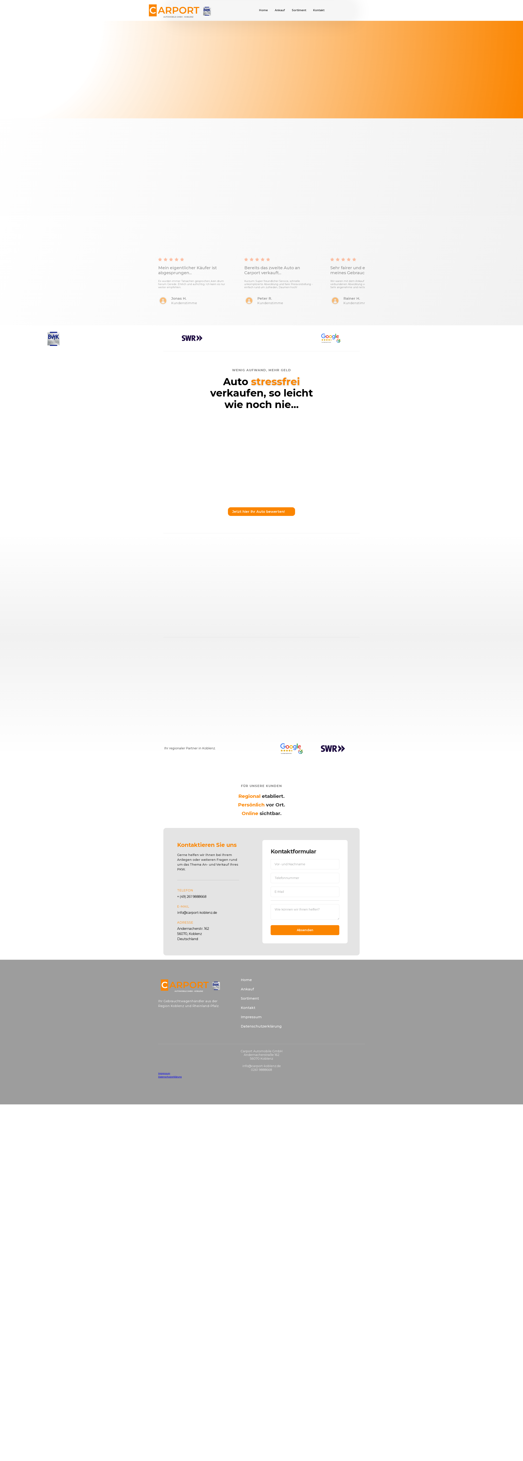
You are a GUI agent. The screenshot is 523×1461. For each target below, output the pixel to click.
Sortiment (299, 10)
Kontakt (319, 10)
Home (263, 10)
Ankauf (280, 10)
